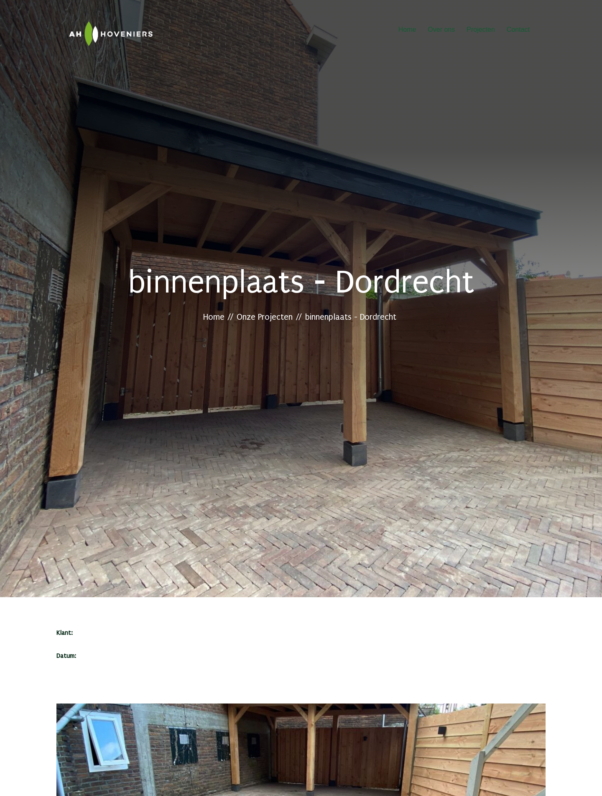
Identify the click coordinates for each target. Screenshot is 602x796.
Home (407, 30)
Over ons (441, 30)
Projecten (481, 30)
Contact (518, 30)
